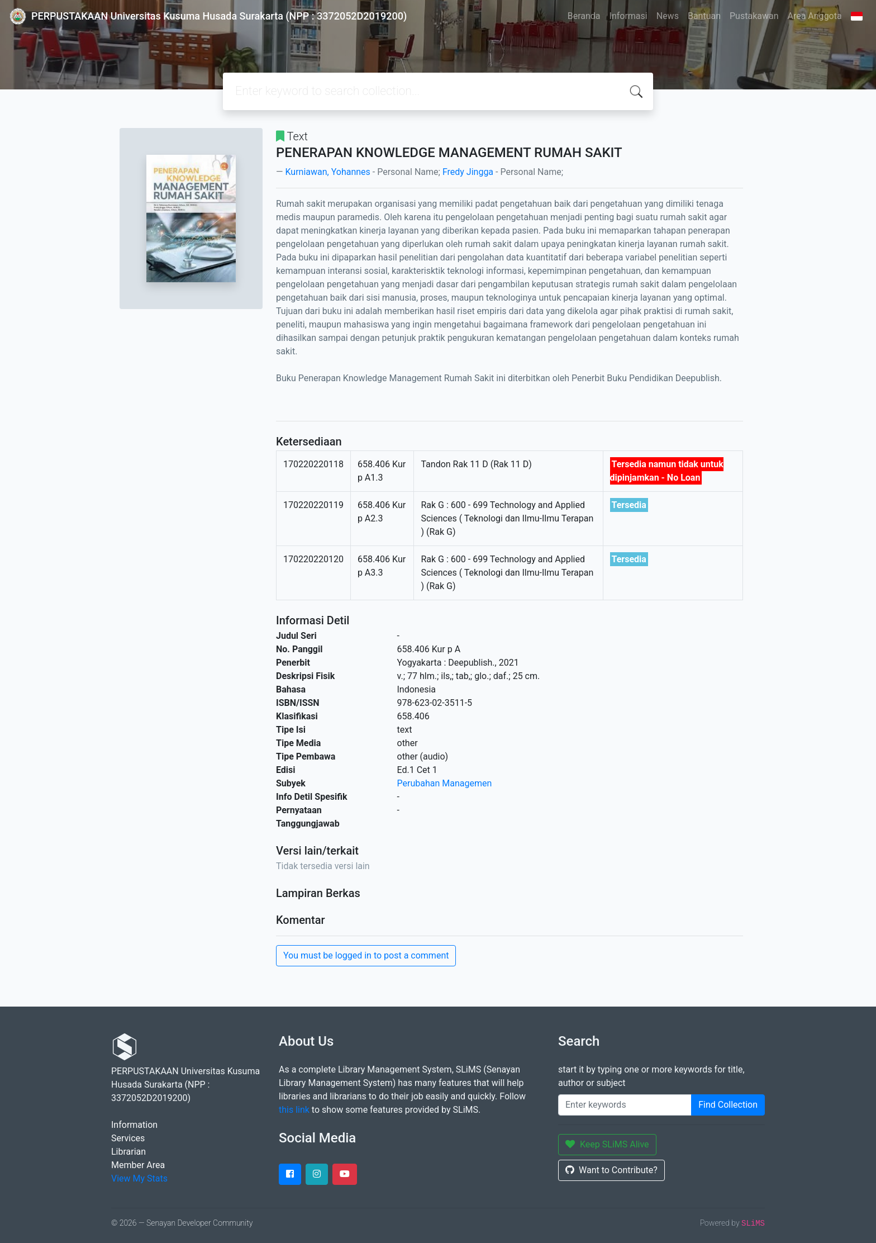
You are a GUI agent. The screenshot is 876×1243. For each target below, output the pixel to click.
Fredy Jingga (467, 172)
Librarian (128, 1151)
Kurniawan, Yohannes (327, 172)
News (667, 16)
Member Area (138, 1165)
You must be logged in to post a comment (366, 955)
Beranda (584, 16)
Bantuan (704, 16)
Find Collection (728, 1104)
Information (134, 1124)
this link (294, 1109)
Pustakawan (754, 16)
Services (128, 1138)
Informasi (629, 16)
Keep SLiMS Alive (607, 1144)
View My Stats (139, 1178)
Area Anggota (815, 16)
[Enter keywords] (625, 1105)
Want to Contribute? (611, 1170)
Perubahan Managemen (444, 783)
